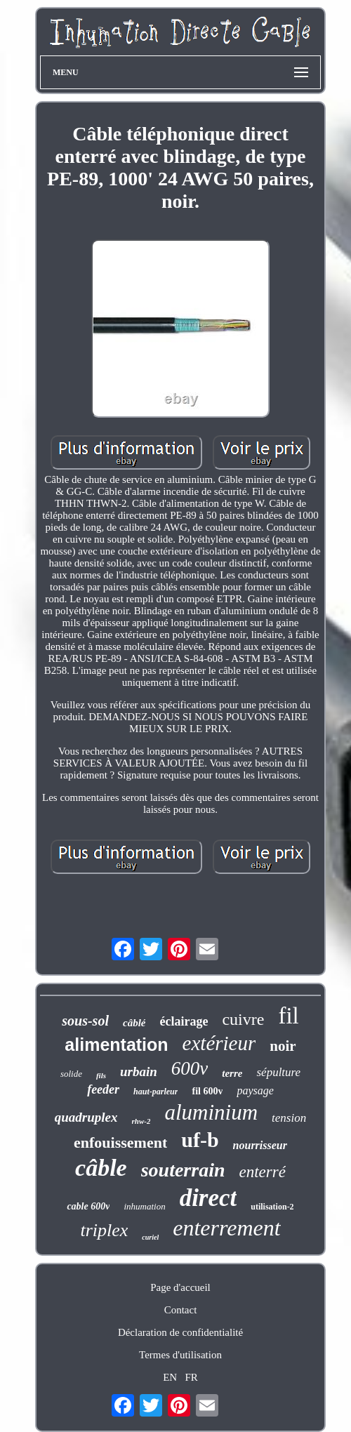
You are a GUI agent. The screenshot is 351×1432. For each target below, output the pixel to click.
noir (283, 1045)
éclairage (183, 1021)
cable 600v (88, 1206)
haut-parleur (155, 1091)
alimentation (116, 1044)
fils (101, 1075)
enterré (262, 1172)
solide (71, 1073)
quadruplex (86, 1117)
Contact (180, 1309)
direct (208, 1198)
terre (232, 1073)
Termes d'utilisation (180, 1354)
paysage (255, 1090)
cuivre (243, 1019)
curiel (150, 1237)
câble (101, 1168)
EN (170, 1377)
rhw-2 (141, 1121)
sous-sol (85, 1020)
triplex (104, 1230)
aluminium (211, 1112)
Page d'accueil (180, 1287)
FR (191, 1377)
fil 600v (207, 1091)
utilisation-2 (272, 1207)
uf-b (199, 1139)
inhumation (144, 1206)
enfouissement (120, 1142)
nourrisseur (260, 1145)
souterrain (183, 1170)
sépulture (278, 1072)
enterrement (226, 1227)
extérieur (219, 1043)
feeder (103, 1089)
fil (288, 1015)
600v (189, 1068)
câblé (134, 1022)
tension (289, 1118)
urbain (138, 1071)
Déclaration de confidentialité (180, 1332)
